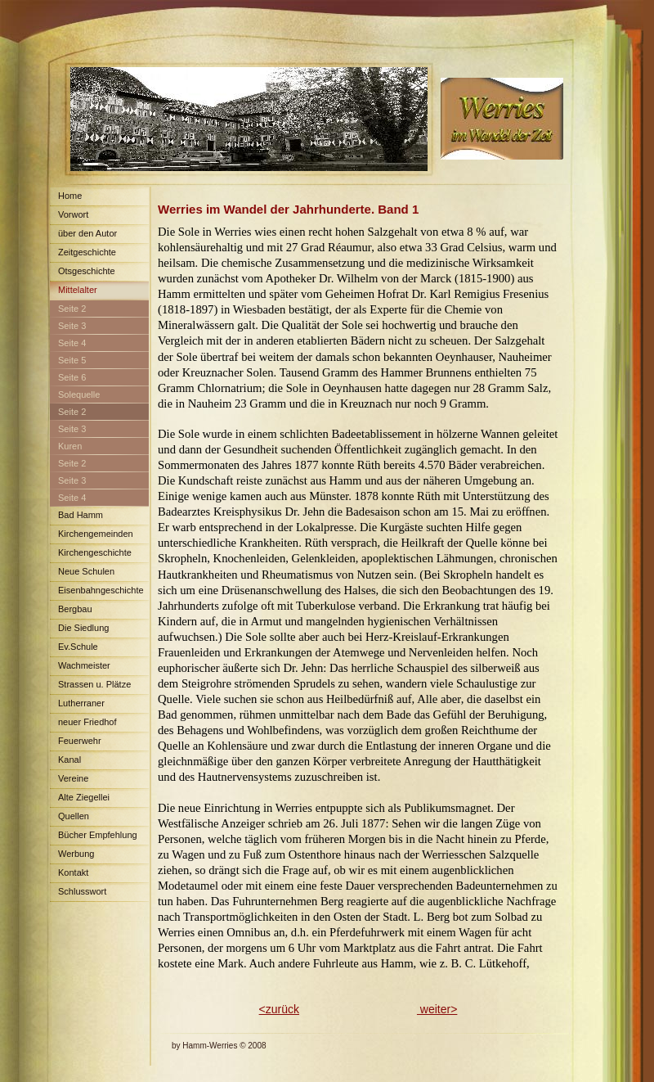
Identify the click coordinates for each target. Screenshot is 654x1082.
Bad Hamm (80, 515)
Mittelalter (77, 290)
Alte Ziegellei (84, 797)
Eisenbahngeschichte (101, 590)
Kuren (70, 446)
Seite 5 (72, 360)
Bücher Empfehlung (97, 835)
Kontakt (73, 872)
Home (70, 196)
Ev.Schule (78, 646)
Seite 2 (72, 308)
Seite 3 (72, 326)
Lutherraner (81, 703)
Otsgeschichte (86, 271)
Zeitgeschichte (87, 252)
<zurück (279, 1009)
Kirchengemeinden (95, 534)
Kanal (69, 759)
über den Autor (87, 233)
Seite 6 (72, 377)
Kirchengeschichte (95, 552)
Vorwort (73, 214)
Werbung (76, 854)
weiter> (437, 1009)
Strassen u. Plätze (94, 684)
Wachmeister (84, 665)
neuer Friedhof (87, 722)
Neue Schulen (86, 571)
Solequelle (79, 394)
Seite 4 (72, 343)
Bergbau (75, 609)
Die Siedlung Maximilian (79, 630)
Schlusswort (82, 891)
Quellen (73, 816)
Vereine (73, 778)
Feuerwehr (79, 741)
